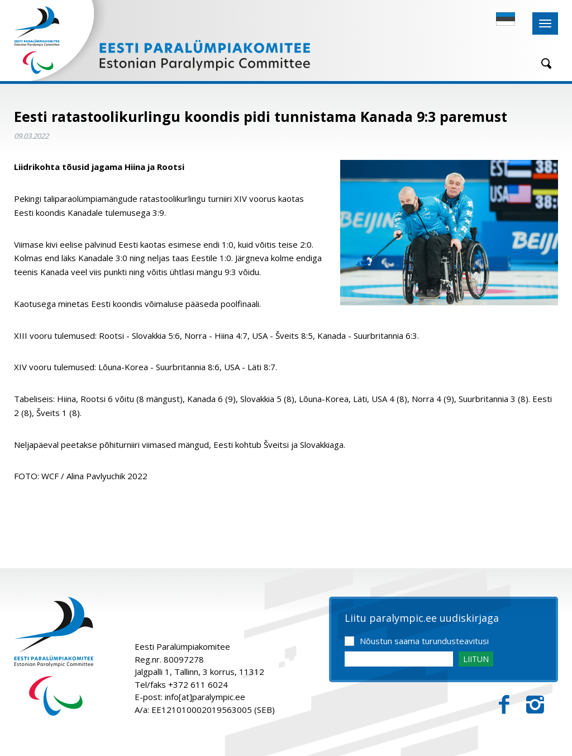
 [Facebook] (504, 704)
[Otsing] (542, 63)
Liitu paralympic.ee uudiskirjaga (422, 618)
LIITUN (476, 659)
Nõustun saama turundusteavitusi (424, 641)
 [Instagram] (535, 704)
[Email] (399, 659)
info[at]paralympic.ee (205, 696)
